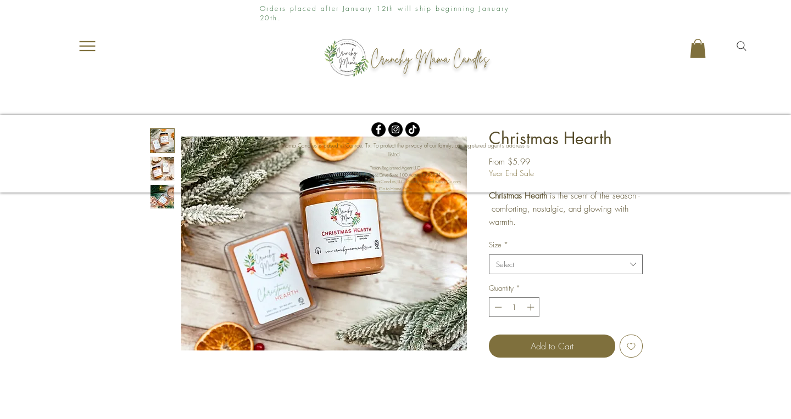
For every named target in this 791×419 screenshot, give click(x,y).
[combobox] (566, 264)
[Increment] (531, 307)
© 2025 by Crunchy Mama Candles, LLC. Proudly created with (395, 181)
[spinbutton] (514, 307)
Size (498, 245)
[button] (698, 48)
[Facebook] (378, 129)
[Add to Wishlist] (631, 346)
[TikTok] (412, 129)
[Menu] (87, 46)
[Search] (741, 46)
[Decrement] (497, 307)
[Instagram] (395, 129)
